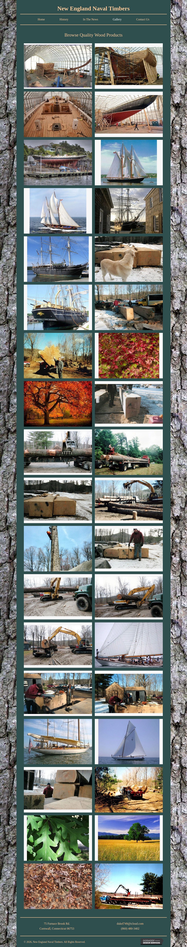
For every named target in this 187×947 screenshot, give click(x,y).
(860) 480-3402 (130, 928)
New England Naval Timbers (93, 8)
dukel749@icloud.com (130, 923)
